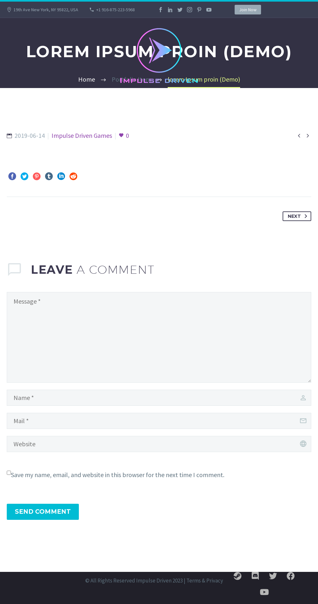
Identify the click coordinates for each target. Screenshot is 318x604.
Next (299, 216)
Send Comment (43, 511)
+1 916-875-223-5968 (115, 10)
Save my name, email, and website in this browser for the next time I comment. (117, 475)
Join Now (248, 10)
